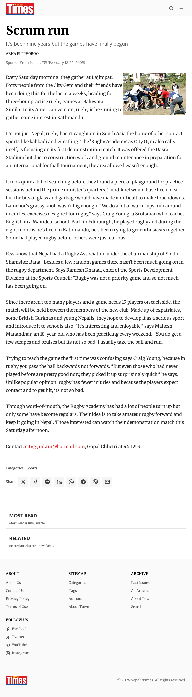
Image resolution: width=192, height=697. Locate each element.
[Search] (171, 9)
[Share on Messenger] (47, 482)
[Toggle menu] (181, 9)
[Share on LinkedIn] (59, 482)
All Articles (140, 590)
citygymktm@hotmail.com (55, 446)
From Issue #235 (52, 62)
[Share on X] (23, 482)
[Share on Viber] (95, 482)
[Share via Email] (107, 482)
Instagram (18, 653)
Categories (77, 582)
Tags (73, 590)
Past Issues (140, 582)
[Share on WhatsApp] (71, 482)
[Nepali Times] (16, 680)
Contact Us (15, 590)
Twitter (15, 637)
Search (136, 606)
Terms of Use (17, 606)
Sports (32, 468)
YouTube (16, 645)
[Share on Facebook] (35, 482)
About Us (13, 582)
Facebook (17, 629)
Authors (75, 598)
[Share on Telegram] (83, 482)
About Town (79, 606)
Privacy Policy (18, 598)
